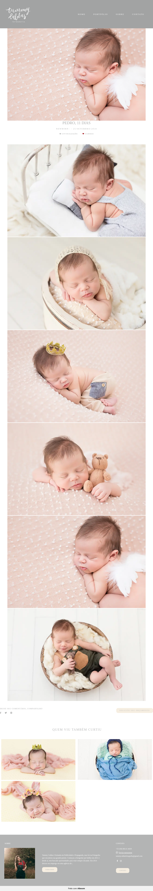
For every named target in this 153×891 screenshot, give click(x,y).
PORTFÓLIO (100, 14)
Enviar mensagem (125, 853)
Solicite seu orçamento (135, 710)
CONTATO (138, 14)
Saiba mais (49, 869)
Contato (122, 870)
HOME (81, 14)
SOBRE (120, 14)
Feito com (76, 888)
